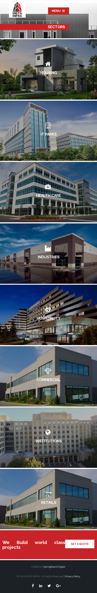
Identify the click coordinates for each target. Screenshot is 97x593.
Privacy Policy (72, 576)
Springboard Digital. (54, 566)
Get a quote (80, 543)
